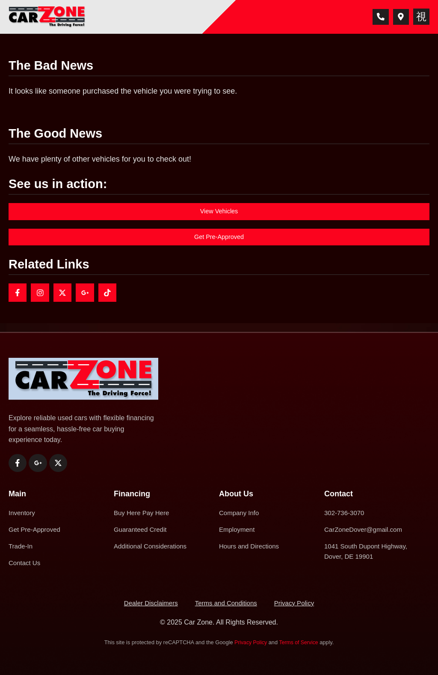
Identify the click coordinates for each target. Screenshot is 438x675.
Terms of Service (299, 643)
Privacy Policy (250, 643)
